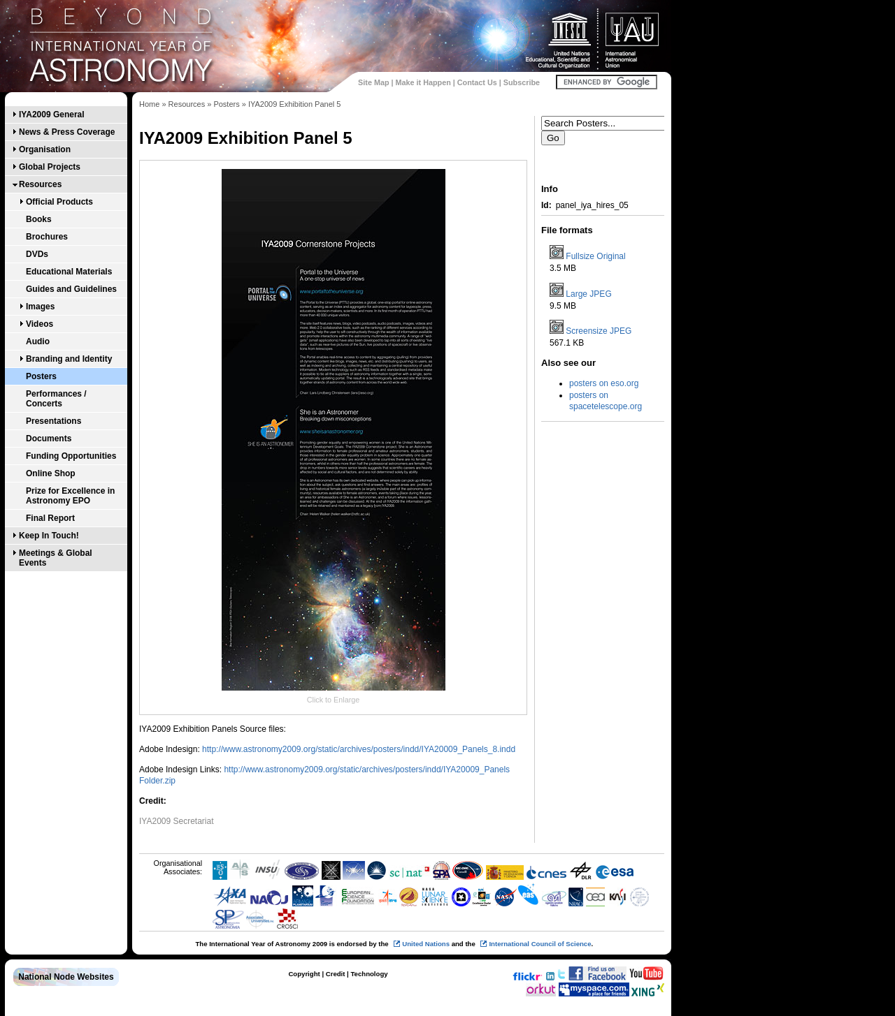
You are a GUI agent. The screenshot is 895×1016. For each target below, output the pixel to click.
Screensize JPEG (598, 331)
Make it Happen (423, 82)
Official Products (59, 202)
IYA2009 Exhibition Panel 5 (294, 104)
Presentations (53, 421)
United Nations (426, 944)
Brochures (47, 237)
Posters (41, 376)
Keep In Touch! (49, 535)
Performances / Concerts (56, 398)
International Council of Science (540, 944)
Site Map (373, 82)
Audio (38, 341)
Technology (368, 974)
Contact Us (477, 82)
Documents (48, 438)
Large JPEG (588, 294)
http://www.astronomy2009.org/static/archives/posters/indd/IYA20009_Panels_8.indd (358, 749)
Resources (40, 184)
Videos (39, 324)
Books (39, 219)
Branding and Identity (69, 359)
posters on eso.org (603, 383)
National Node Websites (65, 977)
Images (40, 306)
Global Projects (49, 167)
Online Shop (51, 473)
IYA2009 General (52, 114)
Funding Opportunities (71, 456)
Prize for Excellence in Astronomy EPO (70, 496)
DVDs (37, 254)
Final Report (50, 518)
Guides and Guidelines (71, 289)
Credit (335, 974)
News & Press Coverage (67, 132)
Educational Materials (69, 272)
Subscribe (521, 82)
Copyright (304, 974)
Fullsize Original (595, 256)
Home (149, 104)
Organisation (45, 149)
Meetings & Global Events (55, 558)
